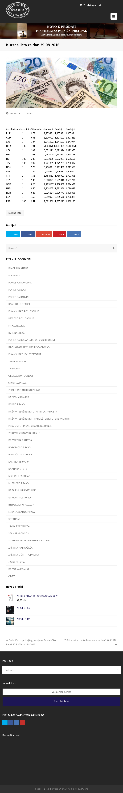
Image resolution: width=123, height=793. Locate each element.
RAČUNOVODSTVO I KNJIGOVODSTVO (29, 347)
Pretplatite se (61, 701)
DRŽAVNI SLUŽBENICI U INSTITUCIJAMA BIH (32, 411)
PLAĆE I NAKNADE (18, 268)
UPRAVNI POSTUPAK (19, 497)
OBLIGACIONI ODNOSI (20, 375)
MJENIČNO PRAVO (18, 483)
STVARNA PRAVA (17, 383)
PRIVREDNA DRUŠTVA (20, 440)
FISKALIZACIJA (16, 325)
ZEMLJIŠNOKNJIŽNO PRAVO (24, 390)
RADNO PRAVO (16, 404)
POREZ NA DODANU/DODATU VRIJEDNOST (31, 339)
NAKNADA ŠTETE (17, 468)
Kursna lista (14, 212)
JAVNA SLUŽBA (16, 562)
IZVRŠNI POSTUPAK (19, 476)
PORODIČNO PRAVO (19, 447)
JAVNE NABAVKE (17, 361)
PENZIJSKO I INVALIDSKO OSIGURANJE (30, 425)
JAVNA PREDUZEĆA (19, 526)
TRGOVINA (14, 368)
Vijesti (30, 113)
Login (93, 5)
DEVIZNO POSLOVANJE (21, 318)
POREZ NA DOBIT (18, 289)
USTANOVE (14, 519)
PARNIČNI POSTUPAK (20, 454)
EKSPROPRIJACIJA (18, 461)
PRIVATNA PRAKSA (18, 569)
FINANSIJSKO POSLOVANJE (23, 311)
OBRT (11, 576)
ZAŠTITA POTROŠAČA (20, 547)
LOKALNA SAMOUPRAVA (21, 511)
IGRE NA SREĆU (16, 332)
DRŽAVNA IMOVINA (18, 397)
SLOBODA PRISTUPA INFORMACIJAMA (29, 540)
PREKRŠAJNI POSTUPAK (22, 490)
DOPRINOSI (14, 275)
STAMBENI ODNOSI (18, 533)
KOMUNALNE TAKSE (19, 304)
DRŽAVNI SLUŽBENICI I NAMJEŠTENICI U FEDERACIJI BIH (39, 418)
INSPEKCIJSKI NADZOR (21, 504)
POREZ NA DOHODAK (20, 282)
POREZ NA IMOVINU (19, 297)
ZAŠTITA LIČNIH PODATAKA (23, 554)
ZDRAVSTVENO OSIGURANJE (24, 433)
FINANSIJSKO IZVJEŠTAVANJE (24, 354)
